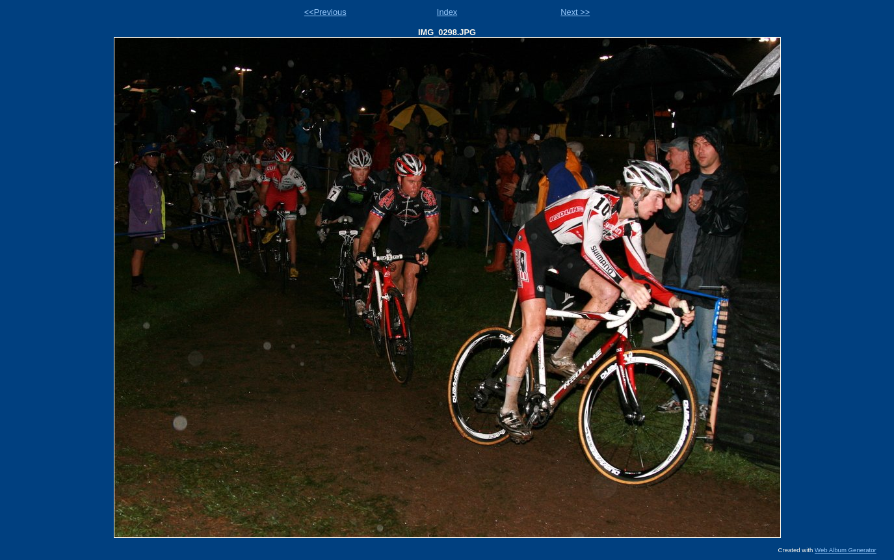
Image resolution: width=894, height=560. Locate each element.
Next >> (575, 12)
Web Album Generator (845, 549)
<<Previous (325, 12)
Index (447, 12)
